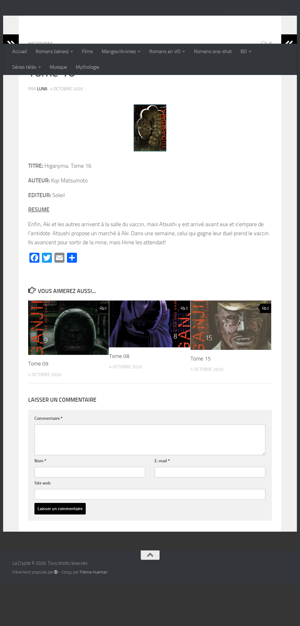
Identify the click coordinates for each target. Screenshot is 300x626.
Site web (42, 523)
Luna (42, 129)
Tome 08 (119, 397)
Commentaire (48, 459)
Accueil (19, 51)
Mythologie (87, 67)
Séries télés (24, 67)
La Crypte (38, 21)
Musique (58, 67)
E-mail (162, 501)
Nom (40, 501)
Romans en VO (165, 51)
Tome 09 (38, 404)
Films (87, 51)
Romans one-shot (213, 51)
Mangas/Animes (119, 51)
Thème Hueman (93, 612)
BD (244, 51)
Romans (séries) (52, 51)
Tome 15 (201, 399)
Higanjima (40, 84)
